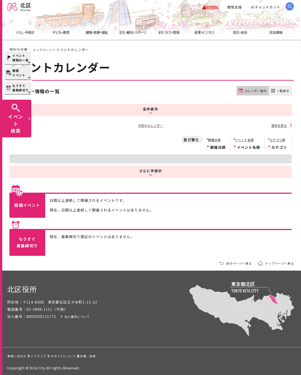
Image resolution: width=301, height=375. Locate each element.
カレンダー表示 (252, 95)
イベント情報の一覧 (20, 57)
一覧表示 (282, 95)
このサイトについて (111, 354)
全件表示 (150, 110)
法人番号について (86, 315)
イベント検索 (15, 123)
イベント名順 (244, 138)
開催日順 (214, 138)
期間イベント (19, 72)
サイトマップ (64, 354)
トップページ (44, 53)
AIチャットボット (265, 8)
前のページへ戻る (233, 262)
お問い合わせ (23, 354)
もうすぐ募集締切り (20, 87)
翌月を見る (278, 125)
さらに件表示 (151, 169)
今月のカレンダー (150, 125)
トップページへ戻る (277, 262)
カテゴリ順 (277, 138)
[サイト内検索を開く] (290, 8)
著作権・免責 (157, 354)
